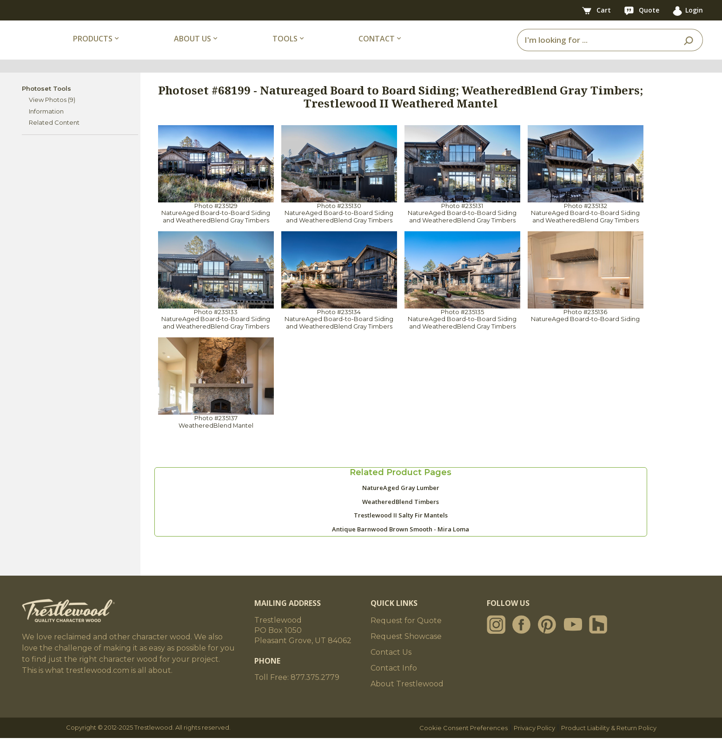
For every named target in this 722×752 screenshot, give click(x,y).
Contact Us (391, 666)
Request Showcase (406, 650)
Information (46, 125)
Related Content (54, 137)
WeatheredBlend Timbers (400, 516)
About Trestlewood (407, 697)
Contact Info (394, 682)
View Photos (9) (52, 114)
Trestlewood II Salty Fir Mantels (401, 529)
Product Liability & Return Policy (608, 741)
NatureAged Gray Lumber (400, 502)
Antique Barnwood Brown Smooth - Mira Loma (400, 543)
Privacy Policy (534, 741)
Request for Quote (406, 634)
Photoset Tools (46, 102)
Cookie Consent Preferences (463, 741)
